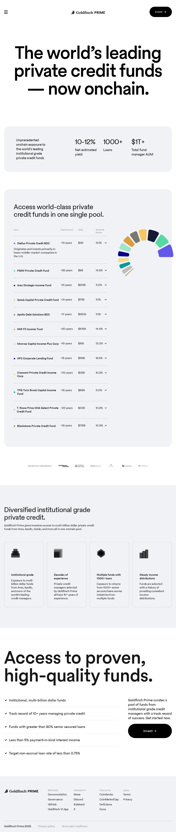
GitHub (52, 804)
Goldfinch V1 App (58, 809)
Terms (126, 794)
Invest (160, 12)
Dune (103, 809)
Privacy (127, 799)
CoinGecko (106, 794)
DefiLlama (106, 804)
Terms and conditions (74, 826)
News (77, 794)
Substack (79, 804)
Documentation (57, 794)
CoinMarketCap (109, 799)
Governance (55, 799)
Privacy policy (46, 826)
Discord (78, 799)
